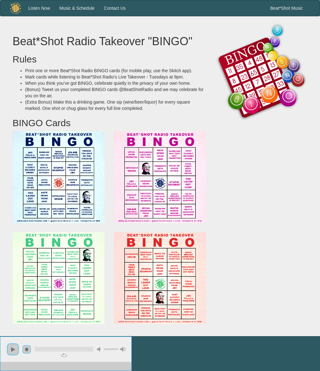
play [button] (13, 349)
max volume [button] (123, 349)
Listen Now (39, 8)
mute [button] (100, 349)
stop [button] (26, 349)
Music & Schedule (76, 8)
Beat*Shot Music (286, 8)
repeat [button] (64, 355)
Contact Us (114, 8)
